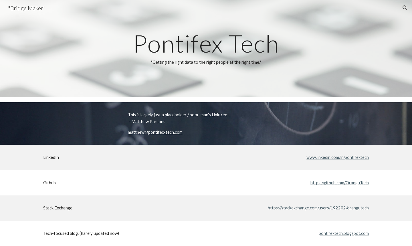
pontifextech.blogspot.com (344, 233)
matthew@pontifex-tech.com (155, 132)
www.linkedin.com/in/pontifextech (337, 157)
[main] (206, 48)
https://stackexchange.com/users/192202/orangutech (318, 207)
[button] (405, 8)
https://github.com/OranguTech (339, 182)
